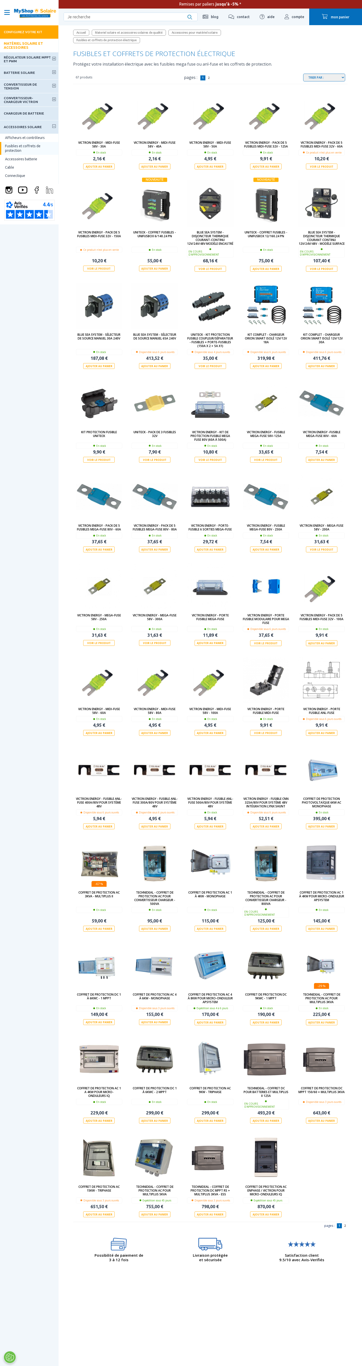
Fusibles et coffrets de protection (22, 148)
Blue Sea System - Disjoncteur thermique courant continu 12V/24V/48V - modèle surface (322, 238)
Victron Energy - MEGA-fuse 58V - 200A (321, 527)
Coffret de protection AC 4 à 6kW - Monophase (154, 996)
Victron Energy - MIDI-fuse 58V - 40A (154, 144)
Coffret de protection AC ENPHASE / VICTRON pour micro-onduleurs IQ (266, 1190)
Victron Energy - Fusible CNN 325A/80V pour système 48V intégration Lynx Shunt (266, 802)
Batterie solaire (19, 72)
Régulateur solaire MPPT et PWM (27, 59)
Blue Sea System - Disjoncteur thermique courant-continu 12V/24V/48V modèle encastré (210, 238)
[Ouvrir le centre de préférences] (10, 1357)
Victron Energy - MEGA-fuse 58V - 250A (99, 617)
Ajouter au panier (99, 166)
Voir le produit (321, 166)
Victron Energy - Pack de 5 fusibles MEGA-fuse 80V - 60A (99, 527)
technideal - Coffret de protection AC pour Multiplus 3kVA (321, 998)
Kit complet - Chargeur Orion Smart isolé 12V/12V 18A (266, 338)
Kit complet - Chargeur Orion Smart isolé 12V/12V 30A (322, 338)
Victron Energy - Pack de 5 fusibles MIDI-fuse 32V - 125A (266, 144)
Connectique (15, 176)
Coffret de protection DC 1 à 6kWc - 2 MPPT (155, 1090)
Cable (9, 167)
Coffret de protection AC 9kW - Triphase (210, 1090)
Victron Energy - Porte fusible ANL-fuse (321, 710)
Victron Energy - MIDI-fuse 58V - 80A (154, 710)
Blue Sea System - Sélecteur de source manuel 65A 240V (154, 336)
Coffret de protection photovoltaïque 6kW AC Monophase (321, 802)
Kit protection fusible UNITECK (99, 433)
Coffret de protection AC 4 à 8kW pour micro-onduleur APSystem (210, 998)
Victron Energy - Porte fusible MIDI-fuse (265, 710)
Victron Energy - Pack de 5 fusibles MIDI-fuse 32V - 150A (99, 234)
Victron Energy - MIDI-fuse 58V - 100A (210, 710)
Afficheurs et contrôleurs (25, 138)
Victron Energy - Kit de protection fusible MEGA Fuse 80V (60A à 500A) (210, 435)
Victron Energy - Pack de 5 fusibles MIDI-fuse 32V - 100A (321, 617)
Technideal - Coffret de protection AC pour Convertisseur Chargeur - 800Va (265, 897)
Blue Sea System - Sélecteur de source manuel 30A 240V (98, 336)
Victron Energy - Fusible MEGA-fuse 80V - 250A (266, 527)
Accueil (81, 32)
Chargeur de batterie (24, 113)
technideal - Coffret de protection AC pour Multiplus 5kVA (154, 1190)
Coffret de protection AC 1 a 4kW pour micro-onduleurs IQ (99, 1091)
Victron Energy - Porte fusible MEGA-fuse (210, 617)
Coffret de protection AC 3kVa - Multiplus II (99, 894)
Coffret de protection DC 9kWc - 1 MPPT (266, 996)
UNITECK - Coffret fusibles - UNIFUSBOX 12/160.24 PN (266, 234)
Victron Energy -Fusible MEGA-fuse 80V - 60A (321, 433)
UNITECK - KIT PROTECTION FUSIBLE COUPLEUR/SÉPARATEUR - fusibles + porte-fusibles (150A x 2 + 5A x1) (210, 340)
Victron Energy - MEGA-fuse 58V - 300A (154, 617)
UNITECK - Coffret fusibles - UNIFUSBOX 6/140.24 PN (154, 234)
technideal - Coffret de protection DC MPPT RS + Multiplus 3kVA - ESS (210, 1190)
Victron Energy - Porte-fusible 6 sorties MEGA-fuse (210, 527)
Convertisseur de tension (20, 86)
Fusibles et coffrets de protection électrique (106, 40)
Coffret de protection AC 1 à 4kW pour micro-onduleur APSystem (321, 896)
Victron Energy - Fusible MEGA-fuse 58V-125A (266, 433)
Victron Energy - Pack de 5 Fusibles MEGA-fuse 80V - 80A (155, 527)
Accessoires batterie (21, 159)
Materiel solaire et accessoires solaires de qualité (129, 32)
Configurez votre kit (23, 32)
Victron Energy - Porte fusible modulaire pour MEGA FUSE (266, 619)
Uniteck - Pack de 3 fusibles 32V (154, 433)
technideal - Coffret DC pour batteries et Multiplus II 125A (266, 1091)
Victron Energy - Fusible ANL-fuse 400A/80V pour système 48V (99, 802)
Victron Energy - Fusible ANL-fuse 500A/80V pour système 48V (210, 802)
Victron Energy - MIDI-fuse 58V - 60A (99, 710)
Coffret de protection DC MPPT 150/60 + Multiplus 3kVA (321, 1090)
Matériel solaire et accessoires (23, 45)
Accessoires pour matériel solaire (195, 32)
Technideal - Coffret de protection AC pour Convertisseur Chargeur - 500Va (154, 897)
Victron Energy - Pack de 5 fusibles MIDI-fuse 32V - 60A (322, 144)
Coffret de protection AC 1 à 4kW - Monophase (210, 894)
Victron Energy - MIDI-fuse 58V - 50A (210, 144)
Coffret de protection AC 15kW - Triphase (99, 1188)
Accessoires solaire (23, 127)
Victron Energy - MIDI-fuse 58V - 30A (99, 144)
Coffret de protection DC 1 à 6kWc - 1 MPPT (99, 996)
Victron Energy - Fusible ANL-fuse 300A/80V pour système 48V (155, 802)
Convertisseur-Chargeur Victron (21, 99)
